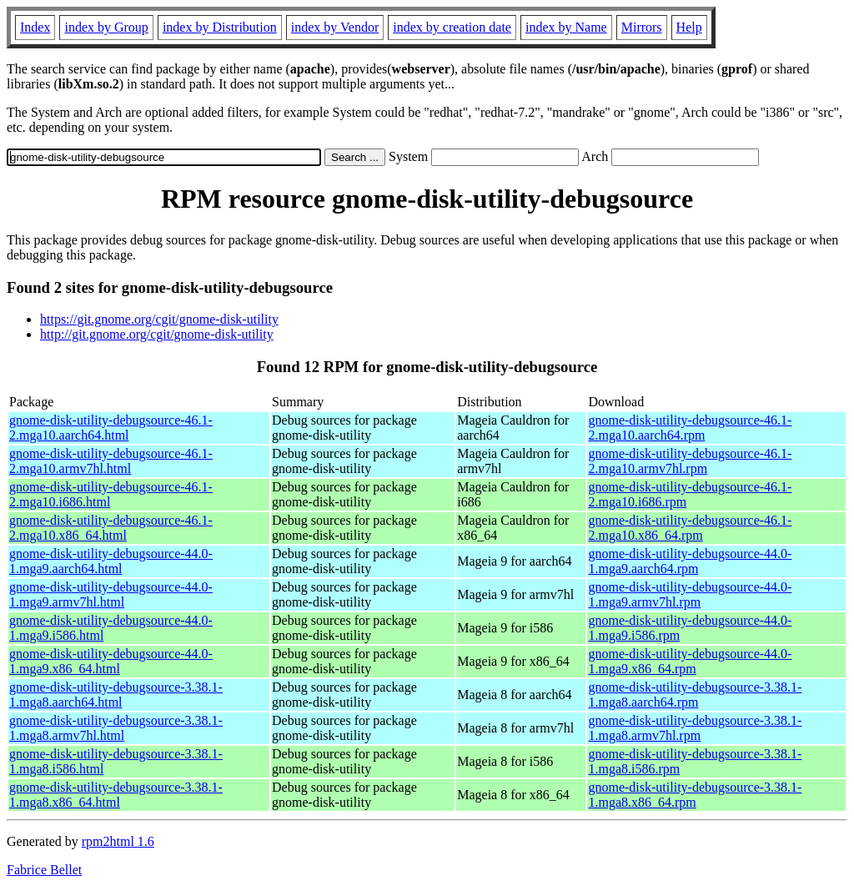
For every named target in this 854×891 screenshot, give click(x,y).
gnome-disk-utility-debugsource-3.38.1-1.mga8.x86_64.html (116, 794)
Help (689, 27)
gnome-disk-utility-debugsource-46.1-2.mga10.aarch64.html (111, 427)
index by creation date (452, 27)
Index (35, 27)
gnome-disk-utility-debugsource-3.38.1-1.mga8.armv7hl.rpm (694, 727)
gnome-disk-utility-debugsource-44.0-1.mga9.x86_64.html (111, 661)
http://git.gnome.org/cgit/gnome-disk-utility (157, 334)
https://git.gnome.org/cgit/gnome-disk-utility (159, 319)
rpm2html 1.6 (118, 841)
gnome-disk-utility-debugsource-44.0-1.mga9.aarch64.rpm (689, 561)
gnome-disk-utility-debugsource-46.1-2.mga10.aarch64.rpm (689, 427)
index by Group (106, 27)
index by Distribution (220, 27)
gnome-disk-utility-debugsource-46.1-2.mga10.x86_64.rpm (689, 527)
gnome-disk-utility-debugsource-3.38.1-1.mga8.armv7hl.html (116, 727)
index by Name (566, 27)
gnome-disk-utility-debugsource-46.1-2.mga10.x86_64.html (111, 527)
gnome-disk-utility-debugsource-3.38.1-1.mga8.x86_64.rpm (694, 794)
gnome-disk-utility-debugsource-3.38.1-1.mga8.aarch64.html (116, 694)
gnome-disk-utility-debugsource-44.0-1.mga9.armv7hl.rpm (689, 594)
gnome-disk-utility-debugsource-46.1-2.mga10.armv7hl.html (111, 461)
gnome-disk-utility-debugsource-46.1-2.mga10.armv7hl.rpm (689, 461)
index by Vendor (335, 27)
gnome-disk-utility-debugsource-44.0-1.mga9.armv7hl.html (111, 594)
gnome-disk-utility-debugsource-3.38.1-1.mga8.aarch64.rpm (694, 694)
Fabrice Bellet (44, 870)
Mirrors (641, 27)
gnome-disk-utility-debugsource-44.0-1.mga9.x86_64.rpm (689, 661)
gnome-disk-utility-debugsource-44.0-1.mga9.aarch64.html (111, 561)
